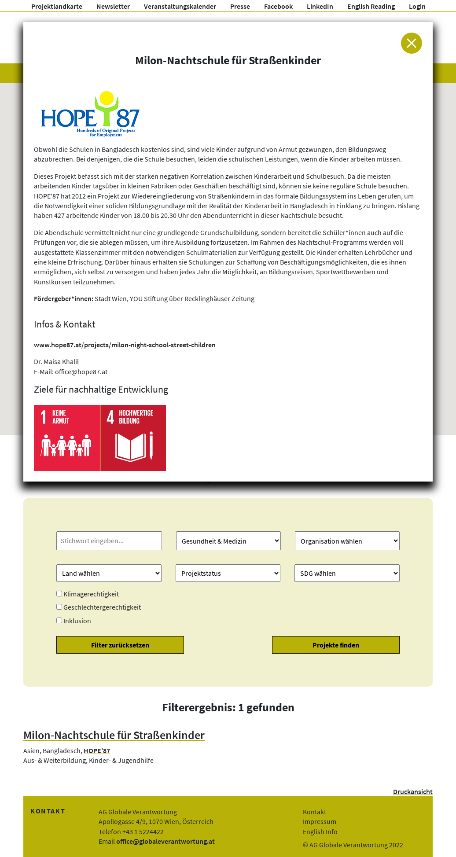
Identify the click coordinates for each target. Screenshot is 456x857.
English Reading (371, 6)
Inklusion (77, 620)
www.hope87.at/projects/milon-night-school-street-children (125, 344)
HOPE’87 (97, 750)
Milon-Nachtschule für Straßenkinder (114, 735)
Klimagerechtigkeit (91, 593)
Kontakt (314, 811)
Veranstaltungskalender (180, 6)
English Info (320, 831)
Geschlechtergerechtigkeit (102, 607)
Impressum (319, 821)
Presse (240, 6)
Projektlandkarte (56, 6)
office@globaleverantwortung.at (165, 841)
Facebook (278, 6)
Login (417, 6)
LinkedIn (320, 6)
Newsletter (113, 6)
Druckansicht (413, 791)
